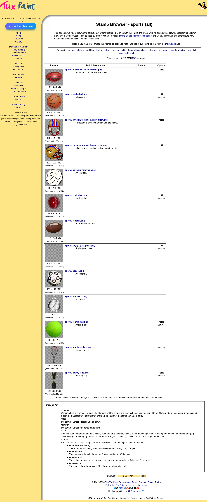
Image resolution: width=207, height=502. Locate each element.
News (18, 36)
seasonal (163, 50)
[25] (124, 58)
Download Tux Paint (18, 47)
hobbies (95, 50)
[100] (133, 58)
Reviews (19, 83)
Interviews (18, 85)
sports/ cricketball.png (76, 195)
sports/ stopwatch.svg (76, 296)
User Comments (18, 91)
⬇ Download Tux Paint (20, 26)
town (121, 53)
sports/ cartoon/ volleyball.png (80, 170)
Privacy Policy (18, 104)
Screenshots (18, 74)
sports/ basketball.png (76, 94)
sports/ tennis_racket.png (78, 347)
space (172, 50)
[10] (120, 58)
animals (71, 50)
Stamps (18, 78)
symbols (191, 50)
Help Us (18, 64)
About (18, 33)
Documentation (18, 53)
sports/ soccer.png (74, 271)
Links (18, 107)
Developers (18, 69)
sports (181, 50)
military (124, 50)
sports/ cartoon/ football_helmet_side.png (86, 145)
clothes (80, 50)
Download (170, 44)
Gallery (18, 42)
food (88, 50)
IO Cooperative (135, 491)
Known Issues (18, 55)
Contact (18, 59)
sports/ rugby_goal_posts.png (80, 245)
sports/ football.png (75, 221)
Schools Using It (18, 88)
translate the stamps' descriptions (136, 36)
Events (18, 99)
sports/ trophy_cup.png (77, 373)
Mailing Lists (18, 67)
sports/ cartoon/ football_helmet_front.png (86, 120)
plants (154, 50)
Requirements (18, 50)
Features (18, 39)
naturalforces (135, 50)
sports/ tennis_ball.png (76, 322)
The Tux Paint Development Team (121, 482)
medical (115, 50)
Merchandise (19, 97)
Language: (112, 476)
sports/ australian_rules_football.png (83, 70)
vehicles (129, 53)
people (146, 50)
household (105, 50)
